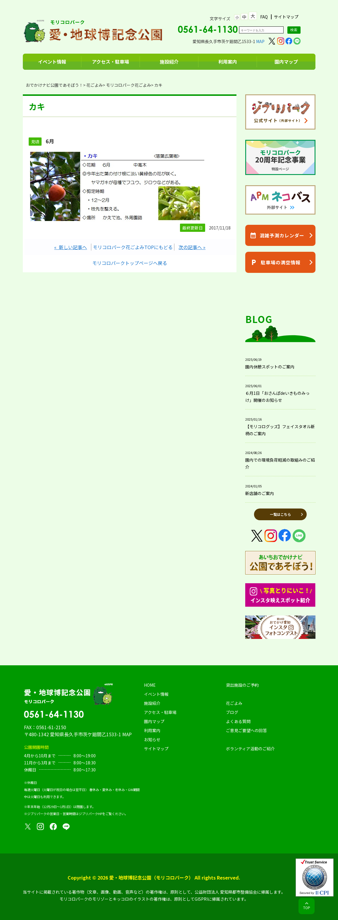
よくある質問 (238, 721)
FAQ (264, 16)
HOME (150, 685)
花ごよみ (94, 85)
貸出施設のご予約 (242, 685)
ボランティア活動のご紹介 (250, 748)
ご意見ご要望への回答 (246, 730)
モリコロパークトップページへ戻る (129, 262)
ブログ (232, 712)
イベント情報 (52, 61)
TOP (306, 907)
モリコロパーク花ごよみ (128, 85)
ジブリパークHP (90, 813)
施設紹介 (169, 61)
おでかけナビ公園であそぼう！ (54, 85)
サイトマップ (286, 16)
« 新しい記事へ (70, 247)
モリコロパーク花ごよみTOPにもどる (133, 247)
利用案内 (227, 61)
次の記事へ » (192, 247)
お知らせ (152, 739)
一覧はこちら (280, 514)
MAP (260, 41)
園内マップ (286, 61)
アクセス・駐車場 (110, 61)
